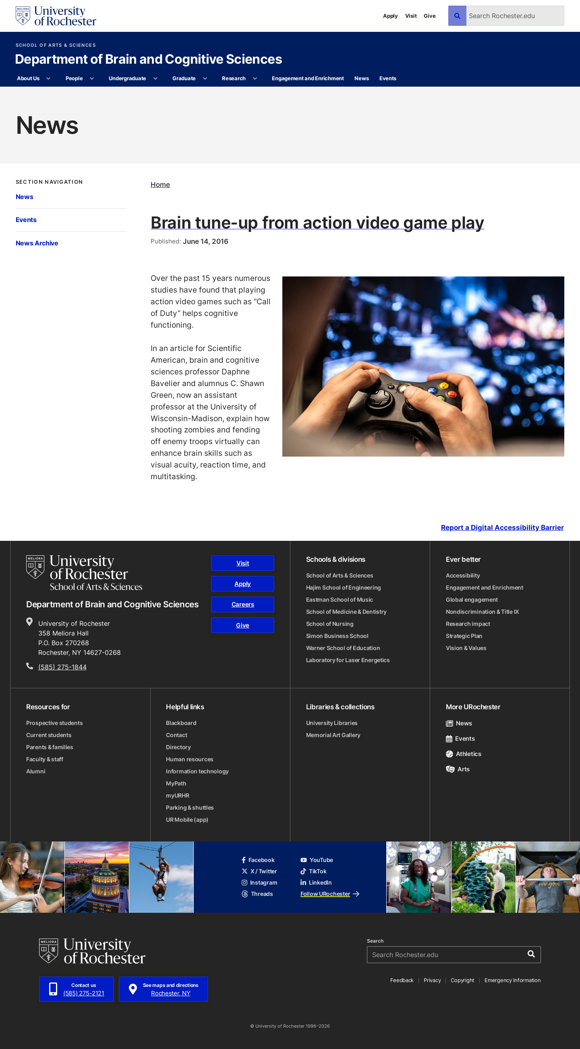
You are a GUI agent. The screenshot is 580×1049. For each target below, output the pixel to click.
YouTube (316, 860)
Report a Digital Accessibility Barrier (502, 527)
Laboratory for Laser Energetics (348, 660)
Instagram (259, 882)
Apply (390, 15)
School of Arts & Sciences (56, 45)
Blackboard (181, 723)
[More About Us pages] (48, 79)
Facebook (258, 860)
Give (429, 15)
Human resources (189, 759)
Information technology (197, 771)
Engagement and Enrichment (308, 78)
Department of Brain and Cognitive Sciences (148, 60)
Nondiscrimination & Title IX (482, 611)
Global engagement (472, 599)
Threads (257, 893)
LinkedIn (316, 882)
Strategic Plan (464, 636)
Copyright (462, 980)
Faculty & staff (44, 759)
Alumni (35, 771)
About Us (28, 78)
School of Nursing (330, 623)
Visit (411, 15)
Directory (178, 747)
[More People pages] (92, 79)
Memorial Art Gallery (333, 735)
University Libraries (332, 723)
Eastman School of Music (339, 599)
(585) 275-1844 (62, 667)
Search (375, 941)
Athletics (463, 754)
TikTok (313, 871)
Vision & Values (466, 648)
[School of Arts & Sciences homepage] (84, 572)
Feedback (402, 980)
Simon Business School (337, 636)
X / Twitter (259, 871)
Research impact (468, 623)
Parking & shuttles (190, 807)
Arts (458, 769)
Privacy (432, 980)
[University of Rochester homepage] (56, 15)
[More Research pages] (254, 79)
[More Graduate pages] (204, 79)
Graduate (184, 78)
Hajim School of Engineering (343, 587)
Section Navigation (49, 182)
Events (387, 78)
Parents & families (49, 747)
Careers (243, 604)
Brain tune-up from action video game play (317, 222)
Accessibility (463, 575)
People (74, 78)
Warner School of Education (343, 648)
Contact (176, 735)
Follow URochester (329, 893)
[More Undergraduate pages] (155, 79)
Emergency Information (513, 980)
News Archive (37, 243)
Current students (49, 735)
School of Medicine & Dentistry (346, 611)
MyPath (176, 783)
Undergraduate (127, 78)
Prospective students (54, 723)
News (361, 78)
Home (160, 184)
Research (234, 78)
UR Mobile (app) (187, 819)
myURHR (177, 795)
